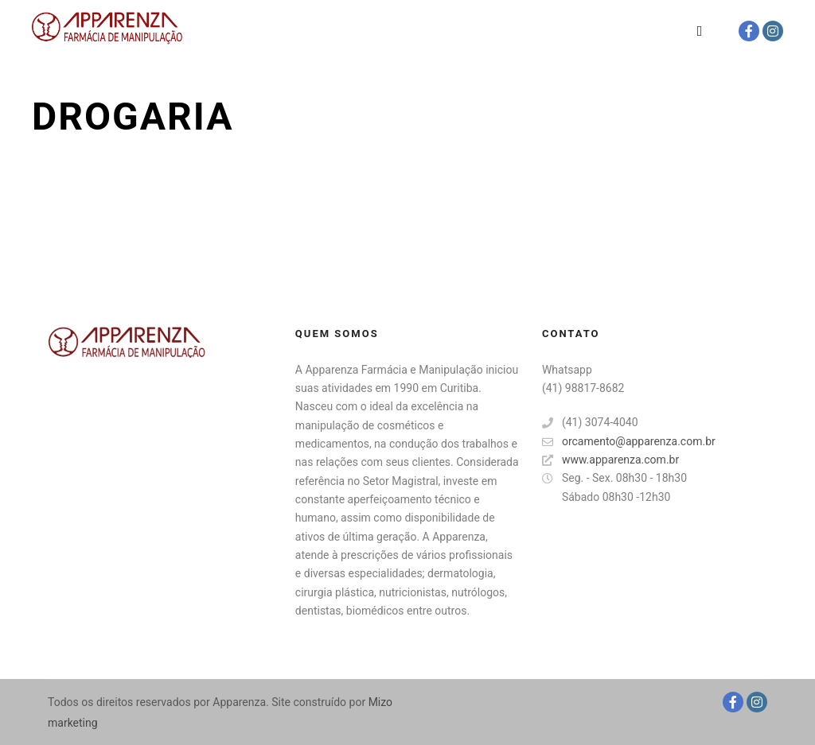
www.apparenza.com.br (610, 460)
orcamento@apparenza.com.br (629, 442)
